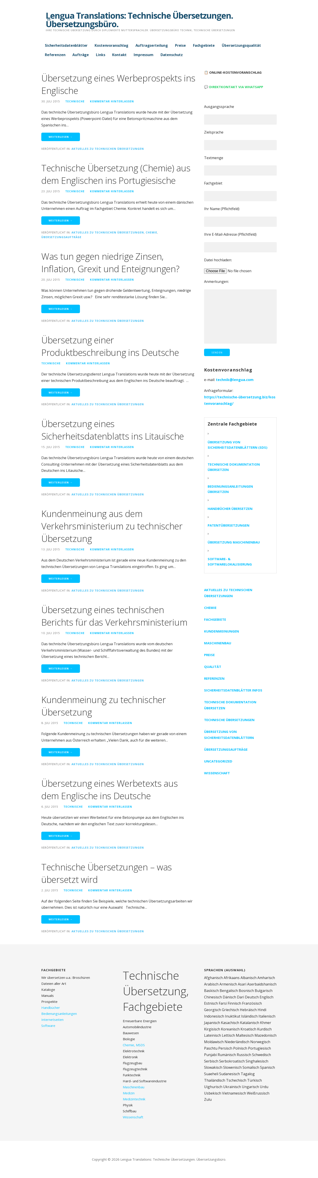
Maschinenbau (217, 643)
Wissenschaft (217, 773)
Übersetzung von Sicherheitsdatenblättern (229, 734)
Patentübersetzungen (228, 525)
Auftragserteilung (151, 45)
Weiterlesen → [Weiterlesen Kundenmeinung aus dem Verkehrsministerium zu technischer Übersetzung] (61, 578)
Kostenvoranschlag (111, 45)
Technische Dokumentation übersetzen (234, 467)
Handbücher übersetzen (230, 508)
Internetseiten (52, 1019)
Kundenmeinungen (221, 631)
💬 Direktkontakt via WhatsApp (233, 87)
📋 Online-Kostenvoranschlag (233, 72)
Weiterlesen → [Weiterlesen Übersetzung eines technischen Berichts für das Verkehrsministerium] (61, 668)
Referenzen (55, 54)
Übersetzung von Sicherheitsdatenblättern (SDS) (237, 445)
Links (100, 54)
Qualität (212, 666)
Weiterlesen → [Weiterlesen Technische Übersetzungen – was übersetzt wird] (61, 919)
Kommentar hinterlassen (112, 101)
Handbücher (50, 1007)
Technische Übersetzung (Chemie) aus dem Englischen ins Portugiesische (116, 174)
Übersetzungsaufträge (61, 237)
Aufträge (80, 54)
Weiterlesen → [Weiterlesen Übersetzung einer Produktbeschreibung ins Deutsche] (61, 392)
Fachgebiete (204, 45)
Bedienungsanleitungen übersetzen (230, 489)
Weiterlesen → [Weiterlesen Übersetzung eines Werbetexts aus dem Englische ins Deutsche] (61, 835)
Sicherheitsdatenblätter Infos (233, 690)
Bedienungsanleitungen (59, 1013)
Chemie (151, 232)
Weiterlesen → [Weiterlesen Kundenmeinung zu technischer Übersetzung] (61, 752)
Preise (180, 45)
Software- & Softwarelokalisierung (230, 561)
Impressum (143, 54)
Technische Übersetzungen (229, 720)
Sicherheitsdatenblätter (66, 45)
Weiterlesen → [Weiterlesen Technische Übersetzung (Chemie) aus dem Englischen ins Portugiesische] (61, 220)
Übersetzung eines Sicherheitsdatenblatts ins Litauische (112, 430)
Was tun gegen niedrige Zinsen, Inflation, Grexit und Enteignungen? (110, 262)
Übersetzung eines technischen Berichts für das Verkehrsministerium (114, 616)
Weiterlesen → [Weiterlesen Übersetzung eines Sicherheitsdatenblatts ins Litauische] (61, 482)
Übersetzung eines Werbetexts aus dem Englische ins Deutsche (109, 789)
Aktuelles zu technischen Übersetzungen (108, 148)
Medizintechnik (134, 1099)
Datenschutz (172, 54)
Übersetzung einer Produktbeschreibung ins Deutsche (110, 346)
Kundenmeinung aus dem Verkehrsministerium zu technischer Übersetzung (112, 526)
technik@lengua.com (235, 379)
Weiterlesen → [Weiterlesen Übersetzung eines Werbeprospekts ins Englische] (61, 136)
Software (48, 1025)
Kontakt (119, 54)
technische (75, 101)
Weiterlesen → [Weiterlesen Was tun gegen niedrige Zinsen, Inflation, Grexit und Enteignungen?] (61, 308)
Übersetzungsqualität (241, 45)
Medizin (129, 1093)
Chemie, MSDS (134, 1045)
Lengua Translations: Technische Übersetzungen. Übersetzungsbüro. (139, 20)
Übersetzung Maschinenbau (234, 542)
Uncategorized (218, 761)
